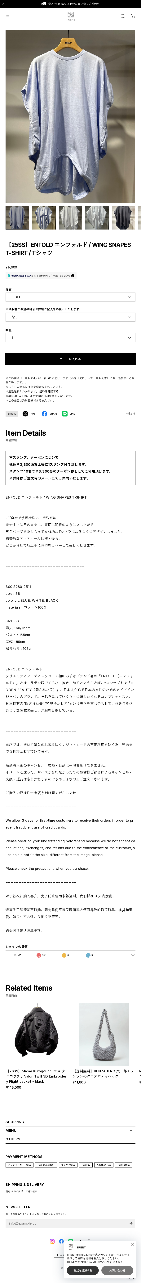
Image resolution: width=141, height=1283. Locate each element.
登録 (131, 1226)
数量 (8, 333)
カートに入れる (70, 362)
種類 (8, 292)
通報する (130, 416)
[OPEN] (123, 16)
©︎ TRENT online (70, 1270)
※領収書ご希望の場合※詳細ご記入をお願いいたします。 (44, 312)
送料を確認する (49, 394)
